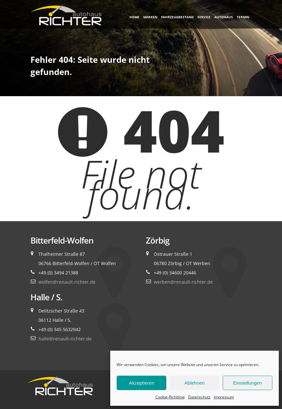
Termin (243, 17)
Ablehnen (194, 383)
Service (204, 17)
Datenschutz (199, 397)
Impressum (224, 397)
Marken (150, 17)
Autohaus (223, 17)
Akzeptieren (141, 383)
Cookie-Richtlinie (170, 397)
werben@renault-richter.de (183, 282)
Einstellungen (247, 383)
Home (134, 17)
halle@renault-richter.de (65, 339)
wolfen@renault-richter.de (66, 282)
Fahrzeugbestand (177, 17)
